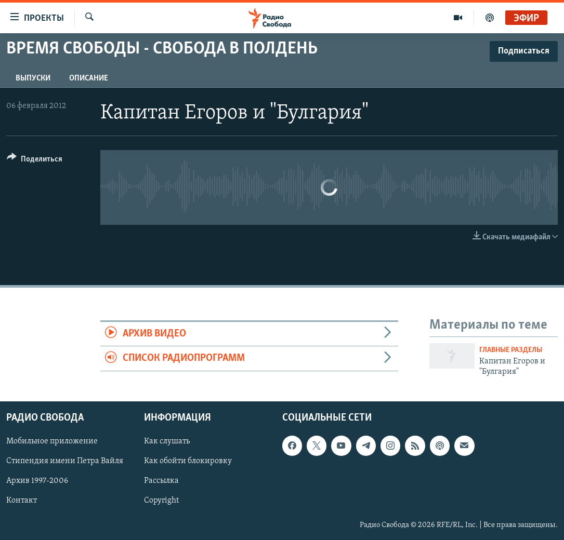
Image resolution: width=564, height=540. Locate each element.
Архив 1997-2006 (37, 481)
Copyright (161, 500)
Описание (88, 78)
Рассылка (161, 481)
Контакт (21, 500)
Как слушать (167, 441)
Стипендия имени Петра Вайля (64, 461)
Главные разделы (510, 350)
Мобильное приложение (52, 441)
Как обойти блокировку (188, 461)
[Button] (34, 160)
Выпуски (33, 78)
